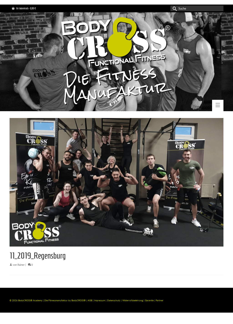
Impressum (99, 300)
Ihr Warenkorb (24, 8)
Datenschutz (114, 300)
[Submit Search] (173, 8)
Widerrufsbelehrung (133, 300)
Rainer (21, 264)
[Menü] (217, 105)
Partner (159, 300)
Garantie (149, 300)
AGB (90, 300)
